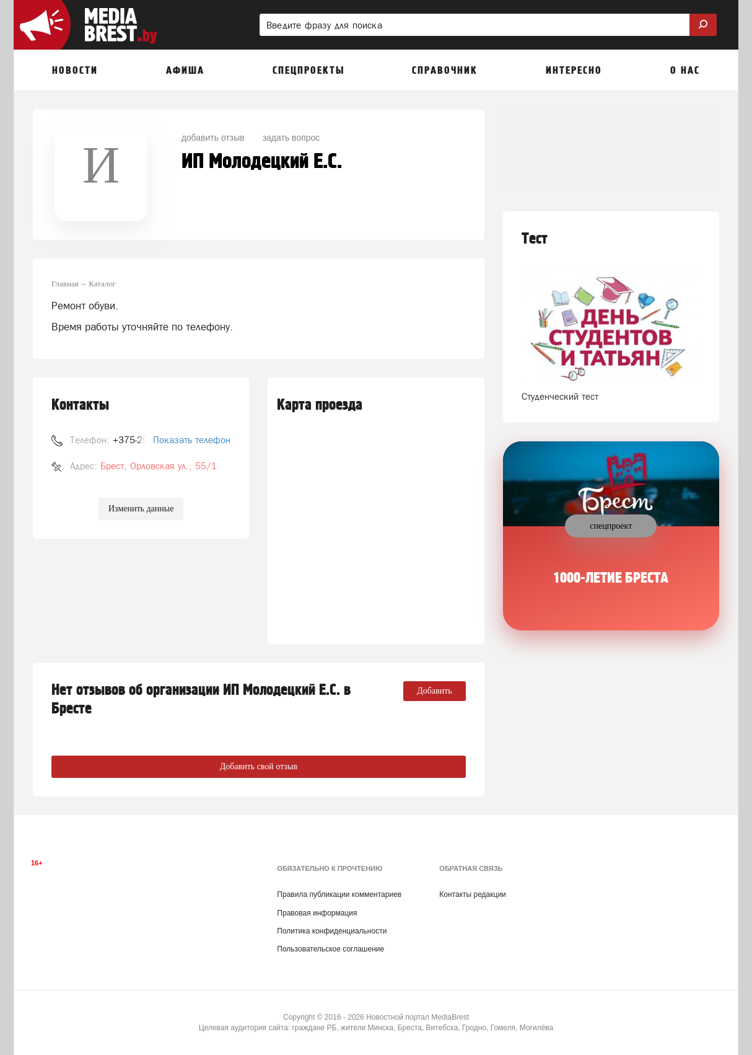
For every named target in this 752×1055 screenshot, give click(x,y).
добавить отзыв (213, 138)
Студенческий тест (560, 396)
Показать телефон (191, 440)
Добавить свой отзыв (258, 766)
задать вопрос (291, 138)
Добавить (434, 690)
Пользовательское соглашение (330, 949)
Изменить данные (140, 508)
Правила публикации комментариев (339, 894)
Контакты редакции (472, 894)
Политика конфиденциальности (332, 931)
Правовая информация (317, 913)
